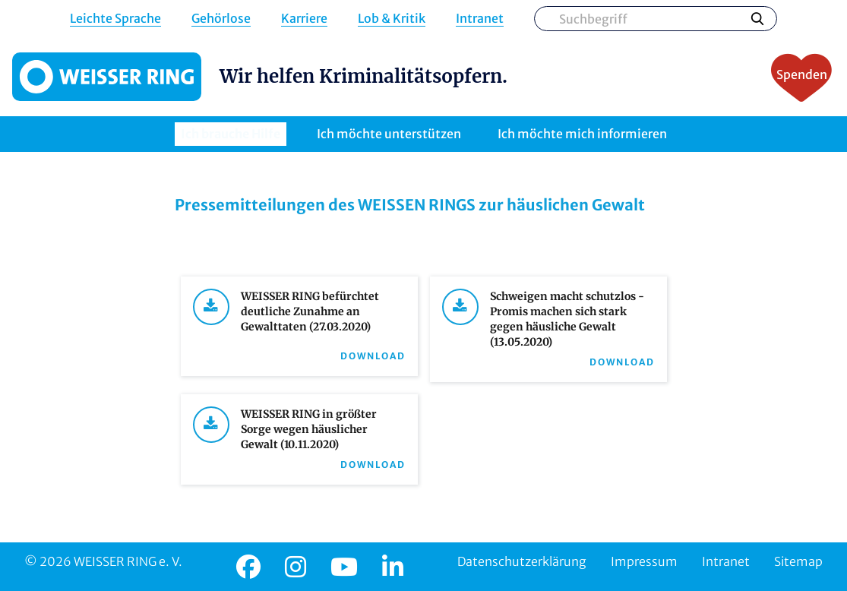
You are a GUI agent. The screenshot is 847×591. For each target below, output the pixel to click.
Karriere (304, 18)
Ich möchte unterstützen (389, 133)
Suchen (757, 18)
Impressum (644, 561)
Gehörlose (221, 18)
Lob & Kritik (391, 18)
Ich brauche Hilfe (230, 133)
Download (372, 356)
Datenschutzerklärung (521, 561)
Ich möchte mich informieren (582, 133)
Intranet (480, 18)
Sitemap (798, 561)
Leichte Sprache (115, 18)
